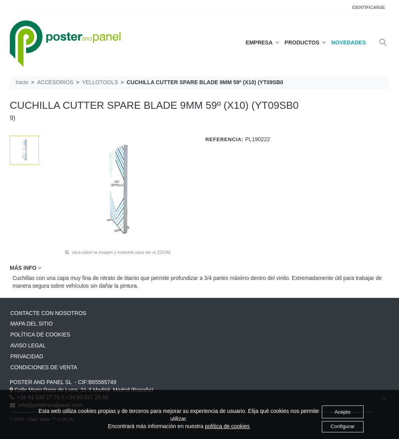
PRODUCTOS (305, 42)
